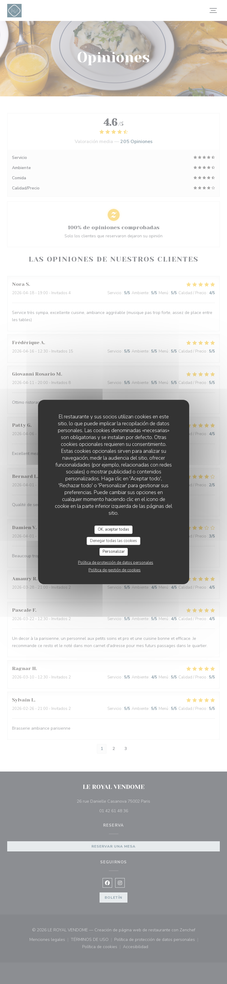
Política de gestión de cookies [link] (114, 570)
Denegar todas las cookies (113, 540)
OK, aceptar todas (113, 529)
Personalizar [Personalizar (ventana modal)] (114, 551)
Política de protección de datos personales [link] (115, 562)
